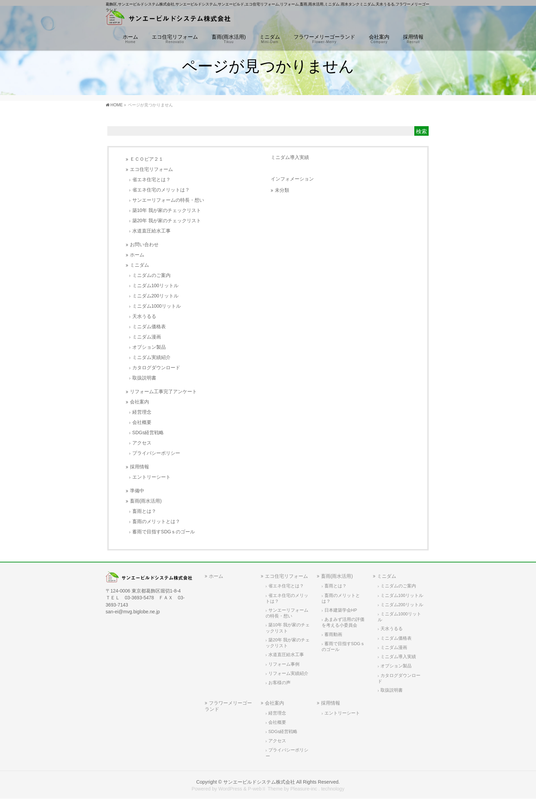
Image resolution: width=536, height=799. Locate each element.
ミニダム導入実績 (290, 157)
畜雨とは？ (144, 511)
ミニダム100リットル (155, 285)
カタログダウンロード (156, 367)
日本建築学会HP (340, 610)
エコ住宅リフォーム (151, 169)
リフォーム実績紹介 (288, 673)
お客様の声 (279, 682)
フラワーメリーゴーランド (228, 705)
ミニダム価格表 (149, 326)
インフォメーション (292, 179)
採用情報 (139, 466)
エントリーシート (151, 477)
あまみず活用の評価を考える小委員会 (343, 622)
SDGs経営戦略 (148, 432)
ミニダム (139, 265)
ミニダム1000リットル (156, 306)
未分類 (282, 190)
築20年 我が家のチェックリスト (166, 220)
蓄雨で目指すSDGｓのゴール (163, 531)
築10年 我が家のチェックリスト (166, 210)
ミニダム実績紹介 (151, 357)
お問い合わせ (144, 244)
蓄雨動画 (333, 634)
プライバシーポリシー (156, 453)
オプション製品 (149, 347)
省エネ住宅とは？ (151, 179)
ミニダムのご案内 (151, 275)
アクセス (141, 442)
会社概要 (141, 422)
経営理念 (141, 412)
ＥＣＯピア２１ (146, 159)
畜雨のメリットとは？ (156, 521)
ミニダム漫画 (146, 336)
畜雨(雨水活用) (146, 501)
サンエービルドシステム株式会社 (259, 782)
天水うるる (144, 316)
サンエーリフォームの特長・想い (168, 200)
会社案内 (139, 401)
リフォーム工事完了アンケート (163, 391)
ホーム (137, 254)
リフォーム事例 (283, 664)
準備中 (137, 490)
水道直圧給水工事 (151, 231)
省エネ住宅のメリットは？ (161, 189)
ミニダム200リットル (155, 295)
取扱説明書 (144, 378)
